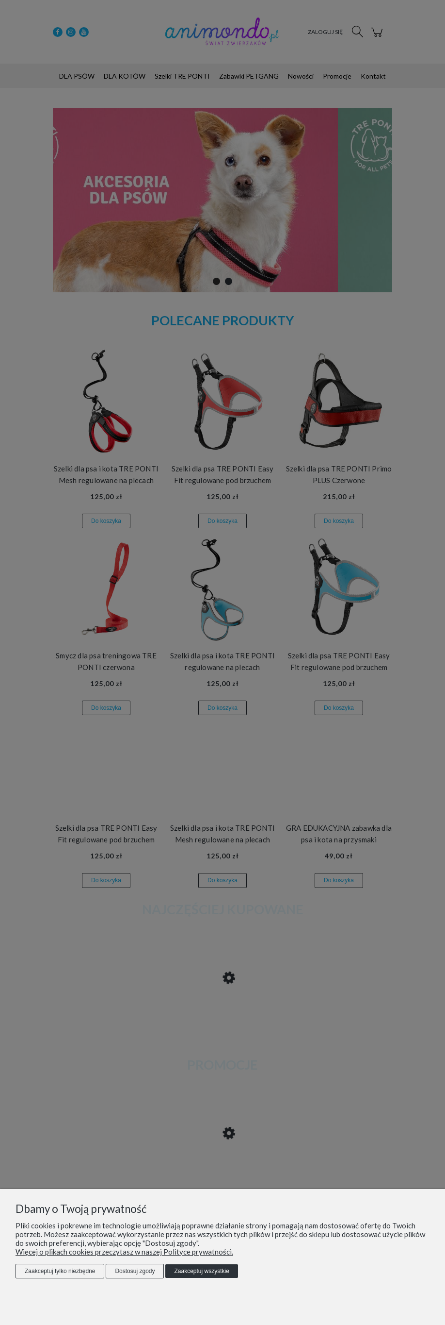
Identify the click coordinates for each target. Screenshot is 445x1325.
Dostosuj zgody (135, 1271)
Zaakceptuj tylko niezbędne (60, 1271)
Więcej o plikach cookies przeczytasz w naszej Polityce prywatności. (124, 1251)
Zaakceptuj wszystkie (201, 1271)
